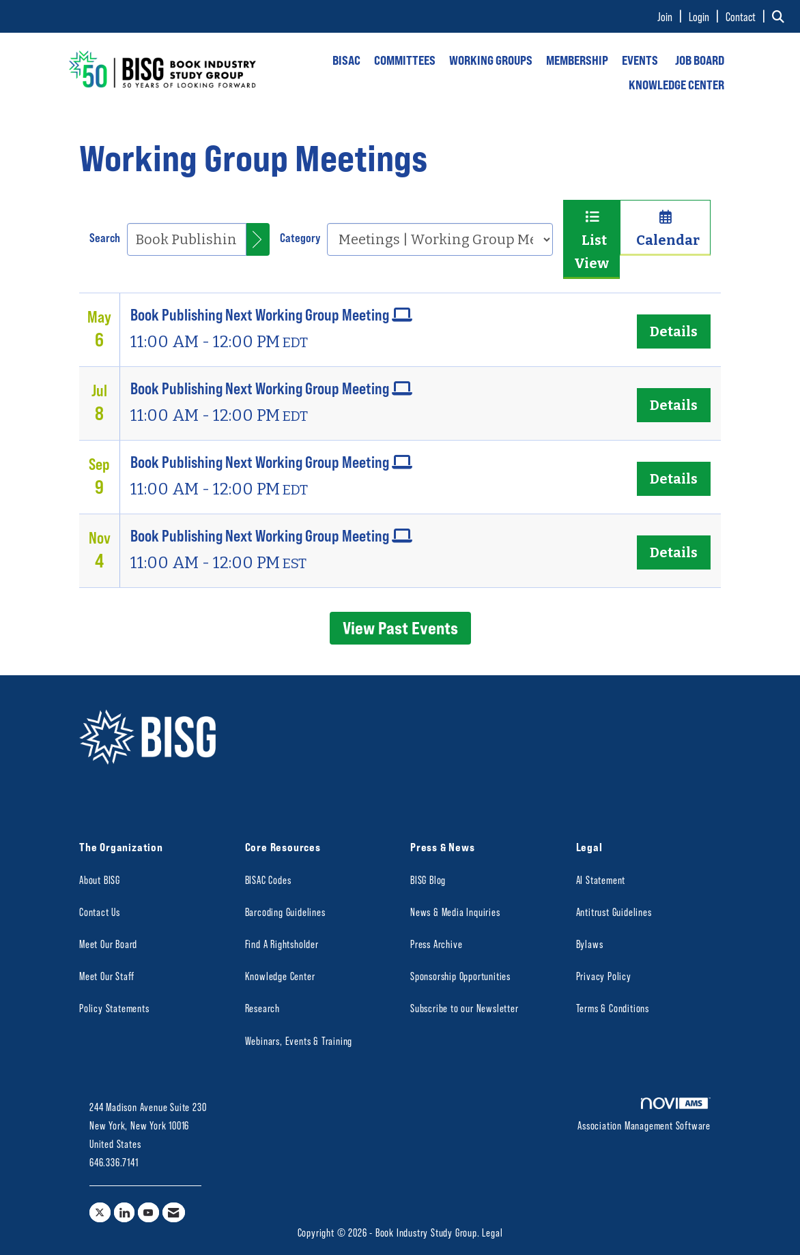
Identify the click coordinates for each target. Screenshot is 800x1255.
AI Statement (601, 879)
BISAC (346, 60)
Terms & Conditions (612, 1007)
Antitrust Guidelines (614, 911)
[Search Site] (781, 16)
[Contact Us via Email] (173, 1212)
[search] (258, 239)
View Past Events (400, 627)
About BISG (99, 879)
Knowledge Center (280, 975)
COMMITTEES (404, 60)
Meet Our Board (108, 943)
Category (300, 237)
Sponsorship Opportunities (460, 975)
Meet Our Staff (106, 975)
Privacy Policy (603, 975)
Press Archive (436, 943)
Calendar (665, 229)
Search (104, 237)
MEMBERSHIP (577, 60)
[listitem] (671, 16)
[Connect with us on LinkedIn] (124, 1212)
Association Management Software (644, 1114)
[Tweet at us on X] (100, 1212)
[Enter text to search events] (186, 239)
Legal (492, 1232)
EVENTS (640, 60)
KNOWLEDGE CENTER (676, 84)
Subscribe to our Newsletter (464, 1007)
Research (262, 1007)
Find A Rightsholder (282, 943)
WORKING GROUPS (490, 60)
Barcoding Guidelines (285, 911)
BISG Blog (428, 879)
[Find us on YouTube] (148, 1212)
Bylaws (589, 943)
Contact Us (99, 911)
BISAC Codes (268, 879)
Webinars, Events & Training (299, 1040)
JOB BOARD (699, 60)
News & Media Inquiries (455, 911)
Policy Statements (114, 1007)
